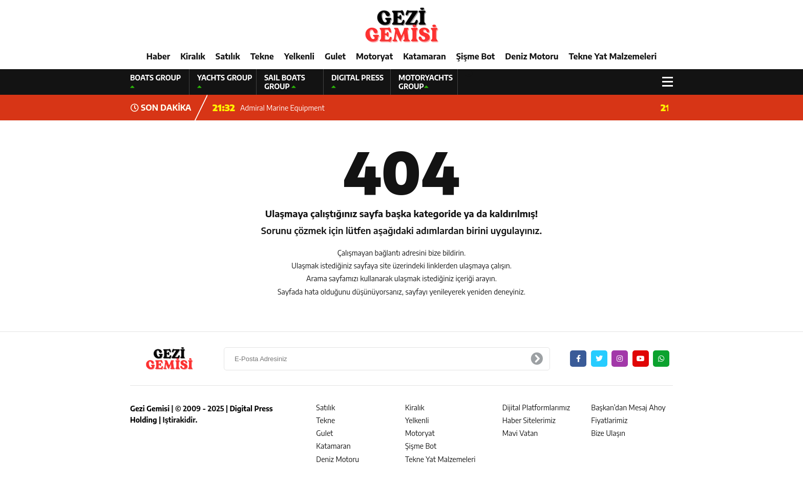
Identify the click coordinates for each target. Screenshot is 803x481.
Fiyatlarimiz (609, 420)
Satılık (228, 56)
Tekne (262, 56)
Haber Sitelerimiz (529, 420)
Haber (158, 56)
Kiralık (192, 56)
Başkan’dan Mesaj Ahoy (628, 407)
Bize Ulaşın (608, 433)
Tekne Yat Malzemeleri (612, 56)
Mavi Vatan (520, 433)
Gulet (335, 56)
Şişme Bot (475, 56)
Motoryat (374, 56)
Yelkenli (299, 56)
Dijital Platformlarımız (536, 407)
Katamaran (424, 56)
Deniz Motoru (531, 56)
